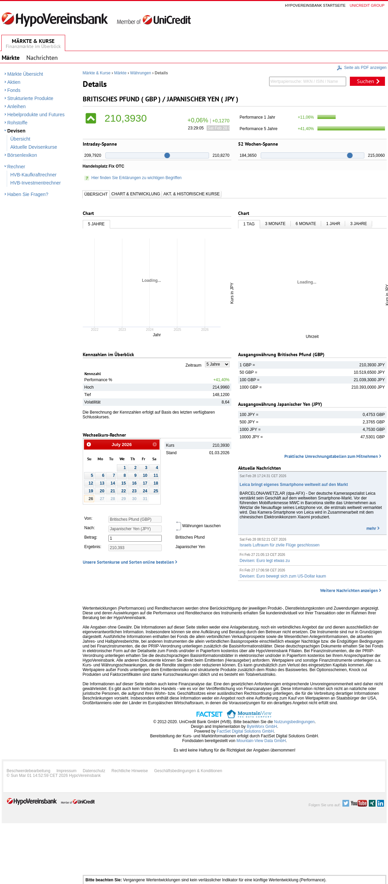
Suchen (365, 81)
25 (156, 491)
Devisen (16, 130)
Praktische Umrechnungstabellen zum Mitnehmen (331, 456)
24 (145, 491)
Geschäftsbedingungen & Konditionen (188, 770)
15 (123, 483)
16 (134, 483)
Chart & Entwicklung (135, 194)
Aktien (14, 82)
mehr (371, 528)
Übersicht (20, 139)
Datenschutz (94, 770)
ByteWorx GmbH (262, 726)
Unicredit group (367, 5)
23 (134, 491)
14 (112, 483)
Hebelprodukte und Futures (36, 114)
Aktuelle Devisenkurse (33, 147)
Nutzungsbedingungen (294, 721)
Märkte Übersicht (25, 74)
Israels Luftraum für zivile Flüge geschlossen (280, 545)
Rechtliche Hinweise (129, 770)
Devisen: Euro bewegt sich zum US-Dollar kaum (283, 576)
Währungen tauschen (198, 525)
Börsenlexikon (22, 155)
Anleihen (16, 106)
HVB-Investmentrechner (35, 183)
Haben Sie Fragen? (27, 194)
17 (145, 483)
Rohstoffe (17, 122)
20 (102, 491)
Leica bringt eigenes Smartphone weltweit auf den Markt (294, 484)
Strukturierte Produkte (30, 98)
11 (156, 475)
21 (112, 491)
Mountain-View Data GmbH (261, 740)
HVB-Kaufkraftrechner (33, 174)
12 (90, 483)
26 (90, 498)
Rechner (16, 166)
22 (123, 491)
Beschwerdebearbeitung (28, 770)
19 (90, 491)
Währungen (140, 73)
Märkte (120, 73)
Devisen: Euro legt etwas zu (265, 560)
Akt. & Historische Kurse (191, 194)
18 (156, 483)
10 (145, 475)
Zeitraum (193, 365)
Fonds (14, 90)
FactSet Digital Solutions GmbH (245, 731)
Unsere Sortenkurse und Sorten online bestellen (128, 562)
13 (102, 483)
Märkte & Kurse (97, 73)
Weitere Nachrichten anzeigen (349, 590)
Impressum (66, 770)
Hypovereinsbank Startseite (315, 5)
